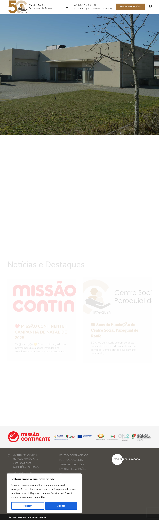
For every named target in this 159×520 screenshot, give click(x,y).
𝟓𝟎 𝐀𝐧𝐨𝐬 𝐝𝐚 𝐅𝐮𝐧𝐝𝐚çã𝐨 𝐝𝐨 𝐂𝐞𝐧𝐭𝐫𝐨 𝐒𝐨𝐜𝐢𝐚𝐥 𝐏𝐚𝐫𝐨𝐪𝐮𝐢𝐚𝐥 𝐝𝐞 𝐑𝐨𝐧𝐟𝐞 (114, 321)
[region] (44, 493)
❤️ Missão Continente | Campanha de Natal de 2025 (41, 323)
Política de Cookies (71, 460)
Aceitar (61, 505)
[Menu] (67, 7)
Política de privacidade (73, 455)
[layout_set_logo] (132, 459)
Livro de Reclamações (72, 469)
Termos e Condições (71, 464)
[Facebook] (150, 6)
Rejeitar (27, 505)
